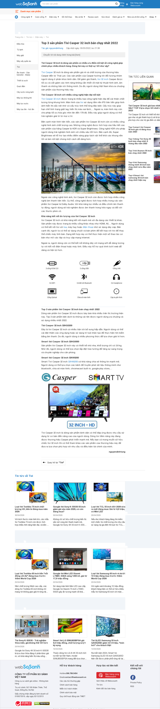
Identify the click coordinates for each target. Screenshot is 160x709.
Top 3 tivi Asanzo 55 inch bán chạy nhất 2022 (140, 151)
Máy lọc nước (22, 104)
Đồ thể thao (67, 17)
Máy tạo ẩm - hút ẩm (25, 109)
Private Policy (136, 683)
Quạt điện (21, 86)
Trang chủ (19, 37)
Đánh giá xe (117, 17)
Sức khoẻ (105, 17)
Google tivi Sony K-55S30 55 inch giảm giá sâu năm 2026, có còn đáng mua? (69, 509)
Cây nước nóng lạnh (25, 92)
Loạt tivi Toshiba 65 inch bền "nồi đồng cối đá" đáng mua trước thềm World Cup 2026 (31, 575)
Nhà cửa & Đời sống (135, 17)
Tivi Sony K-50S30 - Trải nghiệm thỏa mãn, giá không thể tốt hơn (31, 641)
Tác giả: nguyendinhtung (52, 48)
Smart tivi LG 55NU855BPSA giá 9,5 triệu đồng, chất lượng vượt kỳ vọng (69, 642)
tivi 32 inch (102, 79)
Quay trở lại (55, 462)
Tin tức (29, 37)
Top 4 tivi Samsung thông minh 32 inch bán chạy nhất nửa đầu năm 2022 (139, 165)
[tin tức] (16, 17)
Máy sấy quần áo (24, 61)
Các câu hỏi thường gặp (70, 681)
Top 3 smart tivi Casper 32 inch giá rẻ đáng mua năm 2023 (139, 129)
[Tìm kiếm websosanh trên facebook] (132, 677)
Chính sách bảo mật (68, 693)
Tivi (47, 37)
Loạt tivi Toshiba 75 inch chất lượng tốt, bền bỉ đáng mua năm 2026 (31, 509)
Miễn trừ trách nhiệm (68, 689)
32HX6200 (73, 361)
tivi (81, 102)
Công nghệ (25, 17)
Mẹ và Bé (79, 17)
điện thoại (88, 227)
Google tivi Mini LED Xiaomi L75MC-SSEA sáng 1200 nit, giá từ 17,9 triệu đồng (70, 575)
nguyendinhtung (117, 451)
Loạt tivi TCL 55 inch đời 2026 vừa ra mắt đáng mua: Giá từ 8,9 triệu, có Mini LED (108, 509)
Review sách (93, 17)
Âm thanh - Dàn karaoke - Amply (23, 74)
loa (65, 227)
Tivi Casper (47, 72)
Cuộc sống (39, 17)
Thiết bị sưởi (22, 81)
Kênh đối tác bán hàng (105, 689)
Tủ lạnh (20, 50)
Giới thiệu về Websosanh (106, 681)
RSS (132, 686)
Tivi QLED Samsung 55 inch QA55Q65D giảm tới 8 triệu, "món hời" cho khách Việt (107, 642)
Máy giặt (20, 55)
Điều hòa (20, 44)
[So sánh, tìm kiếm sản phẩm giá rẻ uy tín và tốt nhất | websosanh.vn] (26, 4)
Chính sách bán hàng (68, 685)
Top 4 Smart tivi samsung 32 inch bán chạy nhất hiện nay (138, 177)
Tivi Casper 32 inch (51, 99)
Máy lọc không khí (24, 98)
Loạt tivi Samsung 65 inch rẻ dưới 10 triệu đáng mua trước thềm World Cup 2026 (108, 575)
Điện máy (53, 17)
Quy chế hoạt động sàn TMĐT (72, 696)
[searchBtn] (116, 3)
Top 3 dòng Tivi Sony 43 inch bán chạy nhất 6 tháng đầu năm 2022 (139, 141)
